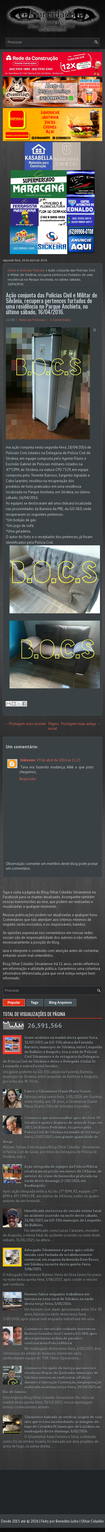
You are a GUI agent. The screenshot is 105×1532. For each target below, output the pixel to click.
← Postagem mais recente (25, 723)
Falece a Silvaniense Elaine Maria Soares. (58, 1091)
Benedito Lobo (67, 1521)
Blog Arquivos (60, 1003)
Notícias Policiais (32, 270)
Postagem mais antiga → (81, 723)
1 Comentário (60, 320)
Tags (34, 1003)
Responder (27, 778)
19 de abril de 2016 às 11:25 (58, 760)
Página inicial (53, 726)
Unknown (27, 760)
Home (12, 270)
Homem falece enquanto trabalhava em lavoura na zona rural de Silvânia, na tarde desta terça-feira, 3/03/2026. (59, 1299)
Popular (14, 1003)
